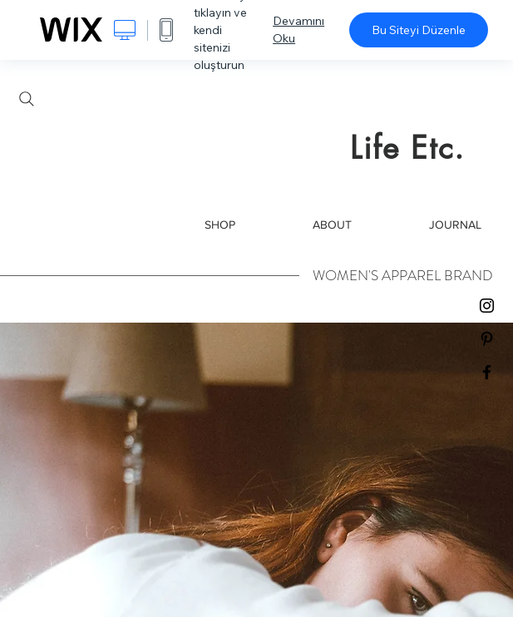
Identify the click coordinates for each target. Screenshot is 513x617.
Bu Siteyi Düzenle (419, 29)
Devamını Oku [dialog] (298, 29)
